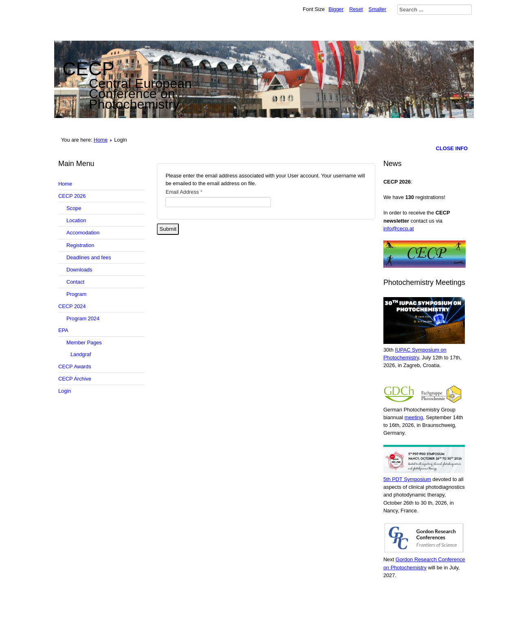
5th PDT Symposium (407, 479)
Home (101, 140)
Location (76, 220)
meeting (414, 417)
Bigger (335, 9)
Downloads (79, 270)
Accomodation (82, 233)
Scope (73, 208)
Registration (80, 245)
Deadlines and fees (88, 257)
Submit (167, 229)
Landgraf (80, 354)
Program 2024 (82, 318)
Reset (356, 9)
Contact (75, 282)
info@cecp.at (398, 228)
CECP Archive (74, 379)
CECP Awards (74, 366)
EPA (63, 330)
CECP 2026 (72, 196)
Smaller (377, 9)
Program (76, 294)
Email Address (183, 192)
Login (64, 391)
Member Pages (84, 342)
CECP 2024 (72, 306)
